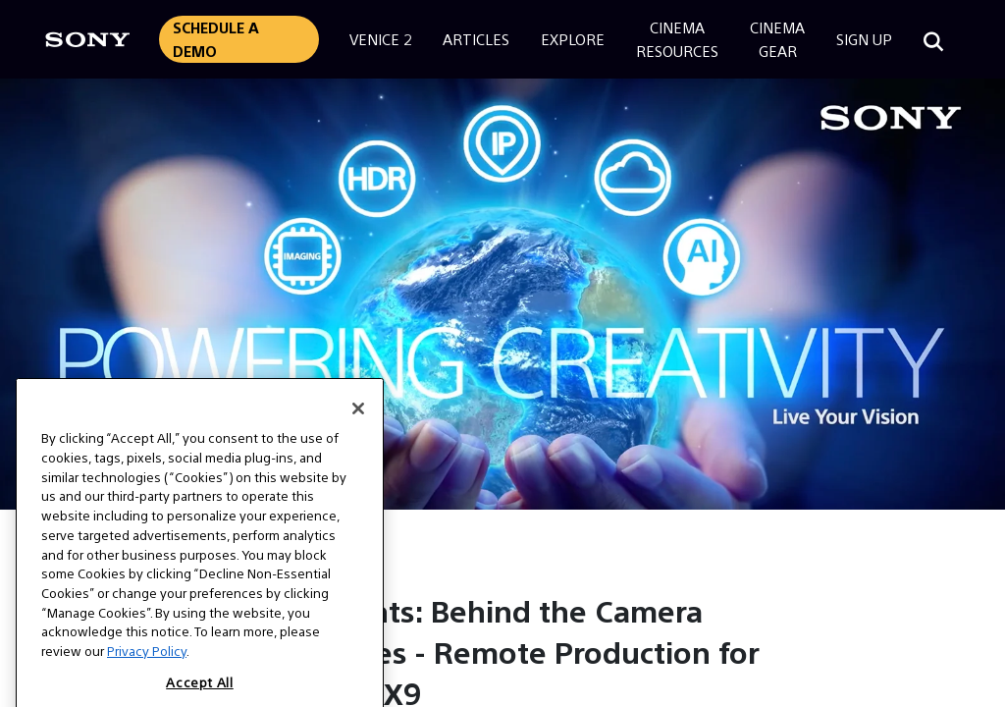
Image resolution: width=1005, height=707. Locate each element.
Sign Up (864, 38)
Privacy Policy (146, 669)
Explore (573, 38)
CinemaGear (777, 39)
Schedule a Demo (216, 39)
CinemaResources (677, 39)
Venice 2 (380, 38)
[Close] (358, 427)
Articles (476, 38)
